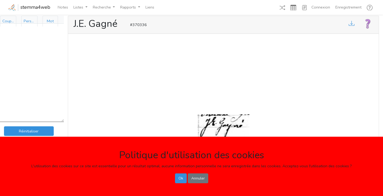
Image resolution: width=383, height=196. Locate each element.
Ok (180, 178)
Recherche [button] (102, 7)
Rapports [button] (128, 7)
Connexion (320, 7)
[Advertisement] (223, 73)
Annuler (198, 178)
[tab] (8, 21)
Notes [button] (63, 7)
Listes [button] (78, 7)
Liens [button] (149, 7)
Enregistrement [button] (348, 7)
